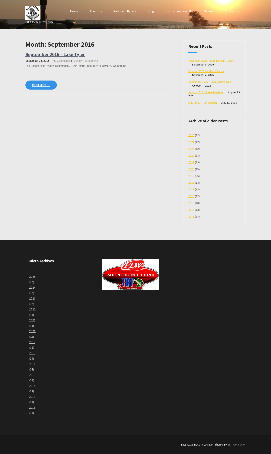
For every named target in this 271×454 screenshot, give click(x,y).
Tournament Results (179, 11)
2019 (191, 175)
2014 (191, 209)
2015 (191, 203)
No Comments (61, 60)
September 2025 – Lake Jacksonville (209, 81)
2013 (191, 216)
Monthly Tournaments (86, 60)
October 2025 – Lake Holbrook (206, 71)
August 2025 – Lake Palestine (205, 92)
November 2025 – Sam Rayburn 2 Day (211, 60)
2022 (191, 155)
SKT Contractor (237, 444)
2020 (191, 169)
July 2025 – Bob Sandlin (202, 102)
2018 (191, 182)
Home (74, 11)
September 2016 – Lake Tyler (55, 54)
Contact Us (232, 11)
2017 (191, 189)
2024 (191, 142)
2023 (191, 148)
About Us (96, 11)
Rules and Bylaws (124, 11)
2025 (191, 135)
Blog (151, 11)
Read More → (41, 85)
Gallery (209, 11)
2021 (191, 162)
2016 (191, 196)
